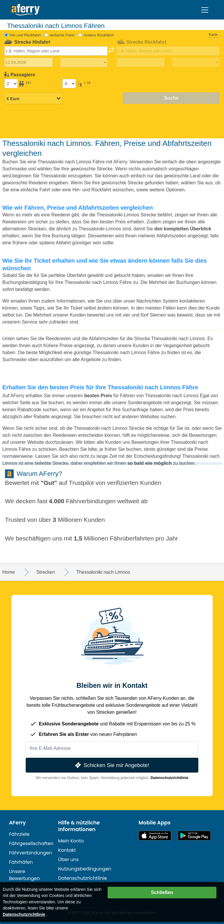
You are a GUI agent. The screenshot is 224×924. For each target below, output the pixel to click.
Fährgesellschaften (31, 843)
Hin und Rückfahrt (25, 35)
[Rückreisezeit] (196, 63)
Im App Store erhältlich (155, 835)
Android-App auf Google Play (194, 835)
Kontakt (67, 850)
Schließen (162, 892)
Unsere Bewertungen (24, 875)
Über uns (68, 859)
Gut (49, 482)
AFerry (17, 822)
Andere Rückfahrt (98, 35)
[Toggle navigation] (205, 10)
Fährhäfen (21, 862)
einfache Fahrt (62, 35)
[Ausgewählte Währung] (33, 98)
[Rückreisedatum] (140, 62)
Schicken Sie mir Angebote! (111, 765)
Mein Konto (71, 841)
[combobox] (56, 51)
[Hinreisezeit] (84, 63)
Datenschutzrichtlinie (169, 777)
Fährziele (19, 834)
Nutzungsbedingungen (84, 868)
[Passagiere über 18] (11, 83)
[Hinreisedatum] (28, 62)
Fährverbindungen (30, 852)
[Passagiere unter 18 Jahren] (69, 83)
